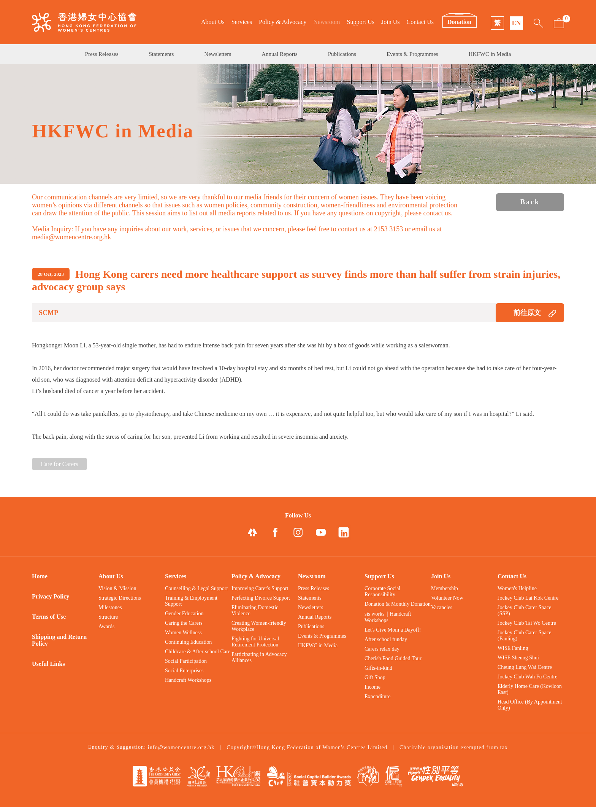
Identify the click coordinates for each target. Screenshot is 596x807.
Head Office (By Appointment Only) (530, 705)
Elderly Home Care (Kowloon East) (530, 689)
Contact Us (420, 22)
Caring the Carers (184, 623)
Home (40, 576)
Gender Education (184, 613)
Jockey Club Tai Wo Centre (527, 623)
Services (241, 22)
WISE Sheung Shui (518, 658)
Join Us (390, 22)
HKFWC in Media (490, 54)
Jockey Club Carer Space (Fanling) (524, 635)
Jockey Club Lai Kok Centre (528, 598)
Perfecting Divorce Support (260, 598)
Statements (161, 54)
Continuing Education (188, 642)
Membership (444, 588)
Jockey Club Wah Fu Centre (527, 677)
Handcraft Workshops (188, 680)
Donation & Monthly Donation (398, 604)
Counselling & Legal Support (196, 588)
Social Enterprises (184, 670)
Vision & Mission (117, 588)
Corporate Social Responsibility (382, 591)
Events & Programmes (412, 54)
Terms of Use (49, 616)
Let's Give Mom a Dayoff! (393, 630)
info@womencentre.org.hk (181, 747)
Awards (106, 626)
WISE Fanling (513, 648)
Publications (342, 54)
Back (530, 202)
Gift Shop (375, 677)
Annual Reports (280, 54)
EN (516, 23)
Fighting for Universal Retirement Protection (255, 642)
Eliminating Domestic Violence (254, 610)
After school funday (386, 639)
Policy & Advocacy (282, 22)
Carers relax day (382, 649)
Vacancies (441, 607)
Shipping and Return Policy (59, 640)
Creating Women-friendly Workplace (258, 626)
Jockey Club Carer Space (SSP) (524, 610)
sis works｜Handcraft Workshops (388, 617)
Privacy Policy (50, 596)
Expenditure (377, 696)
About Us (213, 22)
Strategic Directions (119, 598)
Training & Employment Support (191, 601)
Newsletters (217, 54)
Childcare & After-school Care (197, 651)
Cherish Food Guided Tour (393, 658)
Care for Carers (59, 464)
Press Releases (102, 54)
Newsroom (326, 22)
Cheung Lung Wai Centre (525, 667)
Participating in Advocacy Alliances (259, 657)
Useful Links (48, 664)
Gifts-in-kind (378, 668)
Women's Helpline (517, 588)
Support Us (360, 22)
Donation (459, 22)
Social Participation (186, 661)
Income (372, 687)
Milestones (110, 607)
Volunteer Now (447, 598)
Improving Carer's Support (259, 588)
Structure (108, 617)
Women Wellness (183, 632)
